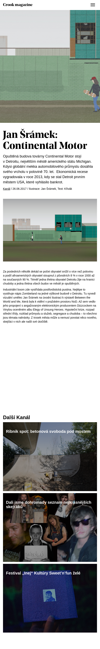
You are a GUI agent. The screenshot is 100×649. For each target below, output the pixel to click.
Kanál (6, 188)
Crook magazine (17, 5)
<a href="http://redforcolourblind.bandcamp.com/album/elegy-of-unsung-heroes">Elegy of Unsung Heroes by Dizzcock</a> (50, 344)
